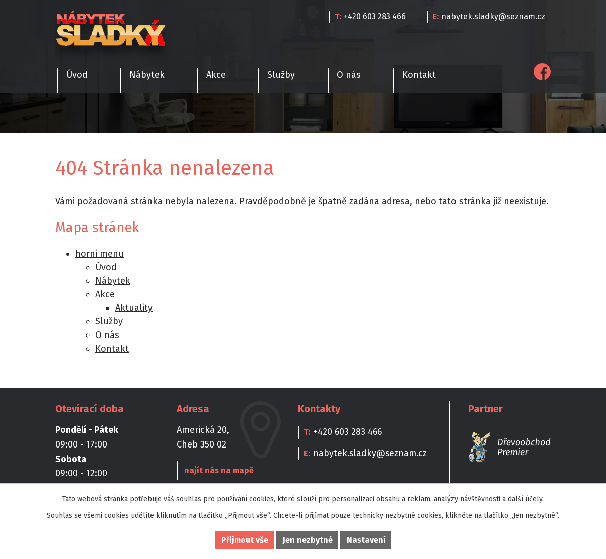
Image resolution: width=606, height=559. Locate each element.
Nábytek (147, 74)
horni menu (99, 253)
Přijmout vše (244, 540)
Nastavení (366, 540)
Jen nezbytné (308, 540)
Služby (281, 74)
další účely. (526, 499)
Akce (216, 74)
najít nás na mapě (218, 470)
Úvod (77, 74)
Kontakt (419, 74)
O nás (349, 74)
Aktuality (134, 307)
